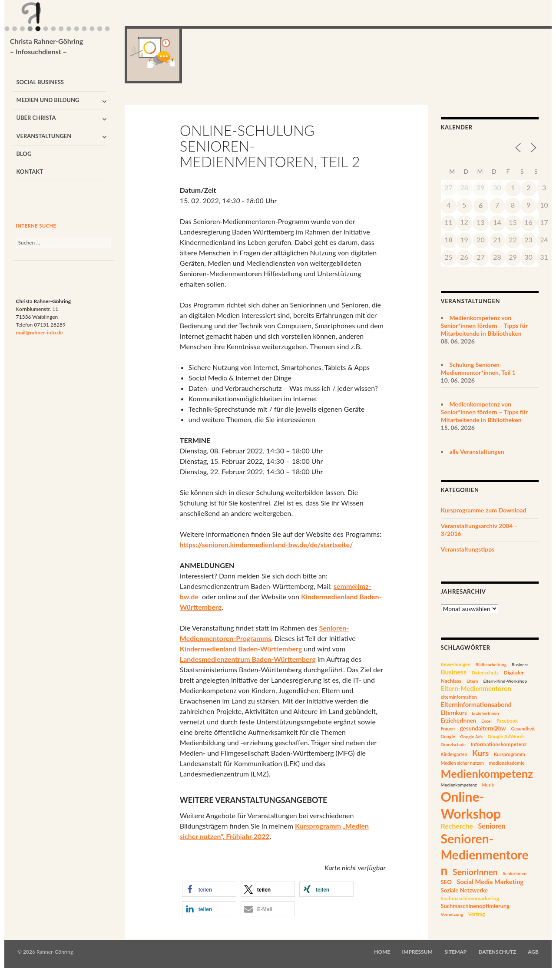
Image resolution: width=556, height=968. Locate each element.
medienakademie (506, 763)
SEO (446, 882)
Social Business (40, 82)
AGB (533, 951)
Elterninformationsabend (476, 704)
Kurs (480, 753)
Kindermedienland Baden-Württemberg (241, 648)
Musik (488, 784)
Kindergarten (454, 754)
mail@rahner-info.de (39, 332)
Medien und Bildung (47, 99)
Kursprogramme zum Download (483, 510)
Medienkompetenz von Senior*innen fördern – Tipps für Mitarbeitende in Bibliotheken (484, 325)
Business (520, 664)
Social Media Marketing (490, 881)
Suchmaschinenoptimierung (475, 905)
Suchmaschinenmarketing (470, 898)
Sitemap (455, 951)
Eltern (472, 681)
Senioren (492, 826)
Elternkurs (454, 712)
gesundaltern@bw (483, 728)
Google (448, 736)
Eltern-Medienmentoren (476, 688)
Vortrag (476, 914)
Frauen (448, 728)
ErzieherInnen (485, 713)
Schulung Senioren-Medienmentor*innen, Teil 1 (478, 368)
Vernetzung (452, 914)
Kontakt (29, 171)
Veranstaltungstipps (468, 549)
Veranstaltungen (43, 135)
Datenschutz (485, 672)
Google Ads (471, 736)
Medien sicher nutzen (462, 763)
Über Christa (36, 117)
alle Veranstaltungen (477, 451)
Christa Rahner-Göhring (46, 47)
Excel (486, 721)
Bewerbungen (455, 664)
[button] (209, 889)
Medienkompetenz (487, 773)
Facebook (507, 721)
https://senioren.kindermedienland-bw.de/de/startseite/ (266, 544)
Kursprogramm (509, 754)
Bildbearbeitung (491, 664)
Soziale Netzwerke (464, 890)
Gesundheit (523, 728)
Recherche (457, 826)
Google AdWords (506, 736)
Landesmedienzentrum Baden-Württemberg (248, 659)
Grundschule (453, 744)
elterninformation (459, 697)
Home (382, 951)
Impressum (417, 951)
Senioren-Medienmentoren (485, 854)
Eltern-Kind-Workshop (505, 681)
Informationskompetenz (498, 744)
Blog (23, 153)
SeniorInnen (475, 872)
